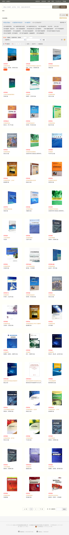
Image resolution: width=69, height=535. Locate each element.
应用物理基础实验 (8, 209)
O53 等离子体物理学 (40, 31)
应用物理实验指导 (30, 123)
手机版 (64, 1)
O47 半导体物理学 (59, 28)
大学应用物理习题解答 (9, 409)
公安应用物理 (7, 237)
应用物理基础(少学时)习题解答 (33, 323)
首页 (53, 1)
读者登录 (37, 1)
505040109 (45, 531)
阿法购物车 (64, 15)
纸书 (27, 44)
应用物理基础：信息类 (31, 409)
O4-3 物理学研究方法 (31, 26)
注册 (49, 1)
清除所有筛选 (63, 18)
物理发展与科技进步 (53, 495)
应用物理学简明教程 (31, 151)
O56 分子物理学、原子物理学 (11, 33)
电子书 (32, 44)
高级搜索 (63, 7)
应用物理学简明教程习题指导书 (33, 66)
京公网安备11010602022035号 (44, 526)
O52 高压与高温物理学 (28, 31)
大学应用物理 (51, 237)
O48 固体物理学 (7, 31)
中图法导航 (6, 22)
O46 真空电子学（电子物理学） (34, 28)
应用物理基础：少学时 (9, 180)
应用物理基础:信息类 (31, 180)
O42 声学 (50, 26)
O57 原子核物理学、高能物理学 (27, 33)
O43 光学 (56, 26)
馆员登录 (44, 1)
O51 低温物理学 (17, 31)
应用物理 (28, 94)
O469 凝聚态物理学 (48, 28)
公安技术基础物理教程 (9, 94)
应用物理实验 (7, 66)
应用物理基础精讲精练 (53, 66)
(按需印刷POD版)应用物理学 (10, 381)
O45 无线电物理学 (20, 28)
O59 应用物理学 (40, 33)
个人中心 (58, 1)
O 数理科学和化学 (17, 22)
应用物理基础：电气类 (9, 438)
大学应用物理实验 (30, 266)
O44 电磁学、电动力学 (9, 28)
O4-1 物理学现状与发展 (19, 26)
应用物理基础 (51, 94)
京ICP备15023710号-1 (23, 526)
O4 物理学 (27, 22)
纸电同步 (40, 44)
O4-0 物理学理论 (8, 26)
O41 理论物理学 (42, 26)
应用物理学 (6, 295)
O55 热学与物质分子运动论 (53, 31)
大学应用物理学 (52, 381)
